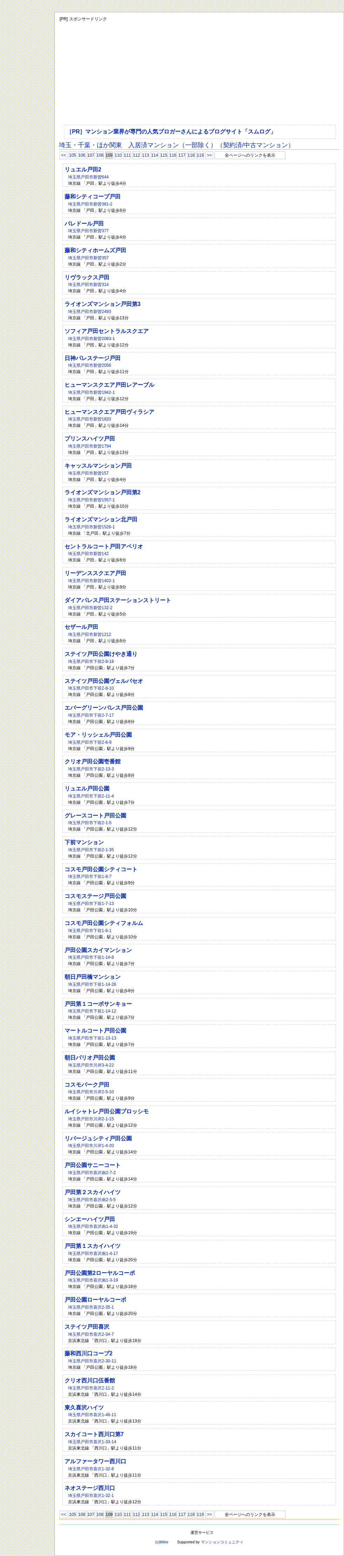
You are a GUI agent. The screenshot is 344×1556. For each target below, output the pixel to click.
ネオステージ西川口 (90, 1488)
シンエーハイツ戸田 (90, 1219)
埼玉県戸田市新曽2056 (89, 365)
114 (154, 155)
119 (200, 155)
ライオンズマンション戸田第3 (103, 304)
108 (99, 155)
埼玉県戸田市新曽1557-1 (91, 499)
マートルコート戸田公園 (95, 1031)
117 (182, 155)
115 (163, 155)
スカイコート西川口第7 (94, 1434)
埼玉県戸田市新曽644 (88, 177)
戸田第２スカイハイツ (93, 1192)
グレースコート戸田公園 (95, 816)
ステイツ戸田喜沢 (87, 1327)
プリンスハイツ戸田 (90, 439)
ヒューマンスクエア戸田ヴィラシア (109, 412)
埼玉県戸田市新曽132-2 (90, 607)
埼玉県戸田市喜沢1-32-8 (91, 1468)
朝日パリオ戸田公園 (90, 1058)
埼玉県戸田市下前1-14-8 (91, 957)
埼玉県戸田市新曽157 (88, 473)
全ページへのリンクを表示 (250, 155)
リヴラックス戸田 (87, 277)
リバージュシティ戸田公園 (98, 1138)
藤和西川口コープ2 (89, 1353)
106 (81, 155)
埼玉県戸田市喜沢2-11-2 (91, 1388)
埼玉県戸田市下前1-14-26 (92, 984)
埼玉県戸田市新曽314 (88, 284)
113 (145, 155)
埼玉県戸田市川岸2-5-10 (91, 1091)
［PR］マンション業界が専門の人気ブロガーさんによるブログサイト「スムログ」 (171, 132)
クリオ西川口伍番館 (90, 1381)
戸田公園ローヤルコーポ (95, 1300)
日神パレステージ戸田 (93, 358)
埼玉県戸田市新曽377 (88, 230)
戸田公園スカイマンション (98, 950)
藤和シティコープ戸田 (93, 197)
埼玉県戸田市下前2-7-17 (91, 715)
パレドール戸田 (84, 224)
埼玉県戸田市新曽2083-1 (91, 338)
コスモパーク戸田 (87, 1085)
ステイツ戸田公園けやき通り (101, 654)
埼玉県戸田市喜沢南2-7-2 (92, 1172)
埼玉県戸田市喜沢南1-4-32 (93, 1226)
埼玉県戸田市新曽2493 (89, 311)
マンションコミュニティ (222, 1542)
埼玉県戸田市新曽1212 (89, 634)
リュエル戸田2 (83, 169)
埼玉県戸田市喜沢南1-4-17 (93, 1253)
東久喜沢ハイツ (84, 1408)
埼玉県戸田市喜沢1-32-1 (91, 1495)
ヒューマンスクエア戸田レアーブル (109, 385)
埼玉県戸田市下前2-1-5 (90, 822)
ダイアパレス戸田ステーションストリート (118, 600)
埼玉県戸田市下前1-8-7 (90, 876)
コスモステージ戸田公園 (95, 896)
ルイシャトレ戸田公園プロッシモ (107, 1111)
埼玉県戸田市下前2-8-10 (91, 688)
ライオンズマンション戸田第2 (103, 492)
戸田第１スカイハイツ (93, 1246)
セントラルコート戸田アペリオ (104, 546)
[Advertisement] (185, 72)
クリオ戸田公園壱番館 (93, 761)
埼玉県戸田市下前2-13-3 (91, 769)
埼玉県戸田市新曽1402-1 (91, 580)
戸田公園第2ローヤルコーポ (100, 1273)
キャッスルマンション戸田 (98, 466)
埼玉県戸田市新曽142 (88, 553)
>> (209, 155)
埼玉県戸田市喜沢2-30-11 (92, 1361)
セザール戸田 (81, 627)
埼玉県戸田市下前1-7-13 (91, 903)
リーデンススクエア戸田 (95, 573)
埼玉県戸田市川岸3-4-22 (91, 1065)
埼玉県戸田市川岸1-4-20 (91, 1145)
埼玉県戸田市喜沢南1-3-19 (93, 1280)
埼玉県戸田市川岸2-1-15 (91, 1118)
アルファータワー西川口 (95, 1461)
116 (172, 155)
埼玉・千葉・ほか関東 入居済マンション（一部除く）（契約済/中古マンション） (176, 145)
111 (127, 155)
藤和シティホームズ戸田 (95, 250)
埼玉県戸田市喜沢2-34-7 (91, 1334)
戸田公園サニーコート (93, 1165)
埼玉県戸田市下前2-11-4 (91, 796)
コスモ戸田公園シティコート (101, 869)
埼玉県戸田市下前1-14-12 (92, 1011)
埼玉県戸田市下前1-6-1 (90, 930)
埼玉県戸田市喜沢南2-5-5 (92, 1199)
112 (136, 155)
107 (90, 155)
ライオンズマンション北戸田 (101, 519)
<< (63, 155)
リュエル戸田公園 (87, 789)
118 (191, 155)
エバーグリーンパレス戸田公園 (104, 708)
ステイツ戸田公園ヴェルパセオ (104, 681)
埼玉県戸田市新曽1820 (89, 419)
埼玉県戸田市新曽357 (88, 257)
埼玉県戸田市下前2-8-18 (91, 661)
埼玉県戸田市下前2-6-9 (90, 742)
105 (72, 155)
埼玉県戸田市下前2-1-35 (91, 849)
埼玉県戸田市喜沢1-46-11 (92, 1414)
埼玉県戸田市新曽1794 (89, 446)
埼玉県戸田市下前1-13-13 (92, 1038)
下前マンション (84, 842)
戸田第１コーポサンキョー (98, 1004)
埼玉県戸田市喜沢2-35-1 (91, 1307)
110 (118, 155)
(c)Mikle (161, 1542)
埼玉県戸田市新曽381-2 (90, 204)
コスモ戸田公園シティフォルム (104, 923)
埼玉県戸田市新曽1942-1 (91, 392)
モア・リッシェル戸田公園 (98, 735)
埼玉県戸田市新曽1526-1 (91, 527)
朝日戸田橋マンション (93, 977)
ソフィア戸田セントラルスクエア (107, 331)
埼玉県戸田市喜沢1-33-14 (92, 1441)
